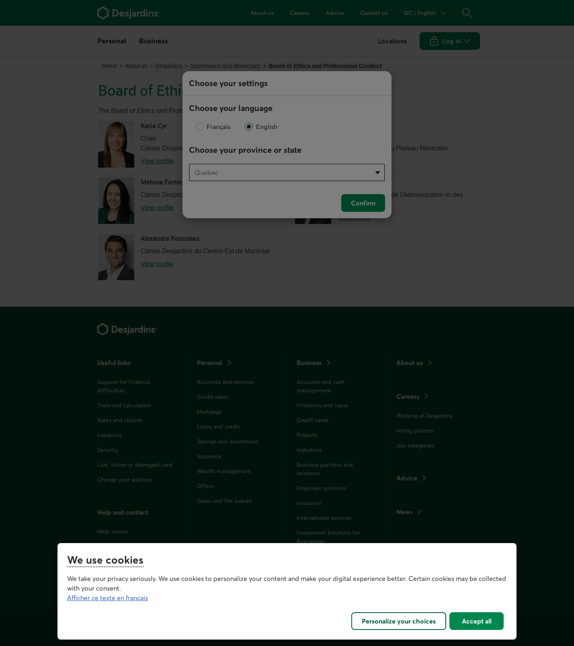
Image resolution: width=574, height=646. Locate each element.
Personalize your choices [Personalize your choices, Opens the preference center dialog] (399, 621)
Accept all (477, 621)
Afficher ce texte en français (107, 598)
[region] (287, 591)
